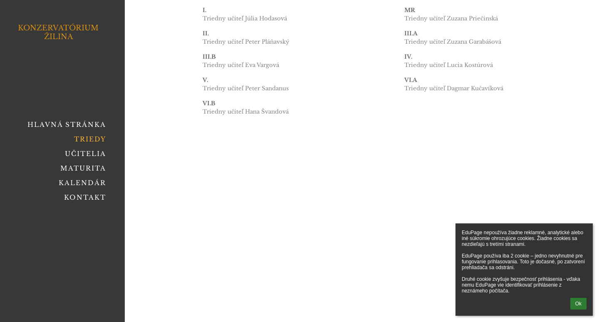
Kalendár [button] (82, 183)
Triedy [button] (90, 139)
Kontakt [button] (85, 197)
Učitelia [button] (85, 154)
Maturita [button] (83, 168)
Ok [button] (578, 304)
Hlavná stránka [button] (66, 125)
